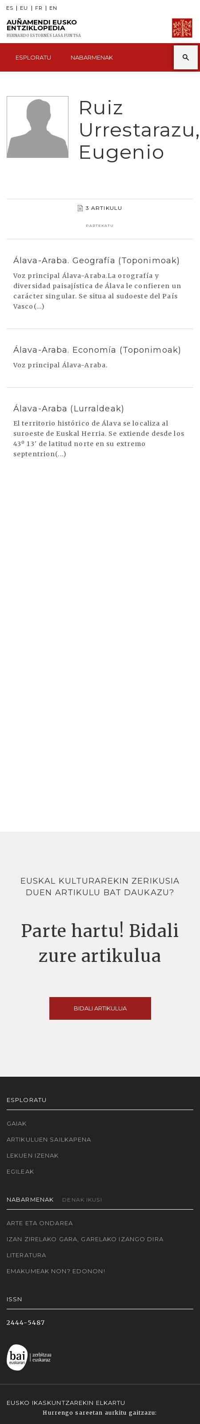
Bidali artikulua (100, 1008)
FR (39, 8)
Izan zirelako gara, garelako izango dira (85, 1239)
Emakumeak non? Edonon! (56, 1271)
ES (9, 8)
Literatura (26, 1255)
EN (53, 8)
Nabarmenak (92, 57)
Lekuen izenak (33, 1155)
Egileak (20, 1171)
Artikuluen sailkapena (49, 1139)
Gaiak (17, 1123)
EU (24, 8)
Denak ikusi (82, 1199)
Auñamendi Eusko (44, 28)
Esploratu (33, 57)
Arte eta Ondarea (40, 1223)
